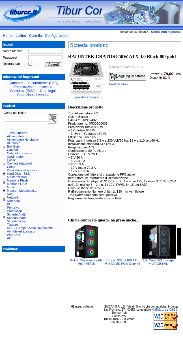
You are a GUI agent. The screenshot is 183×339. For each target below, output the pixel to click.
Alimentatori (15, 136)
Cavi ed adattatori (19, 163)
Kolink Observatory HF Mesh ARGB (86, 262)
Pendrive (13, 207)
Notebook (14, 200)
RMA (31, 91)
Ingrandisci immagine (86, 97)
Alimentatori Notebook (22, 139)
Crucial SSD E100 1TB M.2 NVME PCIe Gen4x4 (122, 262)
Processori (14, 211)
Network (13, 197)
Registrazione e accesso (33, 87)
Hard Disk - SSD (18, 173)
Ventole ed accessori (21, 231)
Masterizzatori (17, 177)
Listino (21, 35)
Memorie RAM (17, 184)
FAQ (53, 83)
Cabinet (12, 150)
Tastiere (12, 224)
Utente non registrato (166, 31)
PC (9, 204)
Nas (10, 194)
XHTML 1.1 (159, 309)
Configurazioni (56, 35)
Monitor (12, 187)
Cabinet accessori (19, 153)
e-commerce (38, 83)
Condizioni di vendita (33, 95)
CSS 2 (173, 309)
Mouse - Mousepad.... (22, 190)
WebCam (13, 234)
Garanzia (17, 91)
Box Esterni (15, 146)
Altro (10, 238)
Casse (11, 160)
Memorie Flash (17, 180)
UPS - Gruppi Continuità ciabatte (30, 228)
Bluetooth (13, 143)
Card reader (15, 156)
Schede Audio (17, 214)
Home (7, 35)
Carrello (35, 35)
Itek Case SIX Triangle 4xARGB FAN (158, 262)
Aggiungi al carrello (127, 76)
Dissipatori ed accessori (23, 170)
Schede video (16, 221)
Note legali (48, 91)
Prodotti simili (118, 84)
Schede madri (17, 217)
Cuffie (11, 167)
